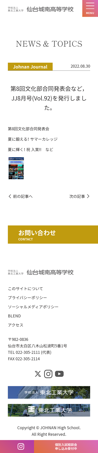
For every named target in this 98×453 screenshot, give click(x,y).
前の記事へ (23, 196)
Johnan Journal (30, 66)
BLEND (14, 316)
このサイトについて (25, 288)
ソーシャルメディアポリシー (33, 306)
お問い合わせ (37, 232)
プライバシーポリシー (27, 297)
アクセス (15, 325)
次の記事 (77, 196)
